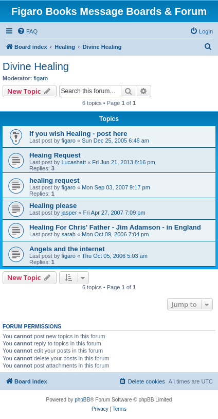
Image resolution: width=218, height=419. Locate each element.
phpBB (82, 400)
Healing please (53, 206)
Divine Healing (36, 66)
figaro (41, 78)
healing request (54, 180)
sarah (68, 234)
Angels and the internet (67, 249)
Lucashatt (73, 162)
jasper (69, 213)
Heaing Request (55, 155)
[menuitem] (27, 31)
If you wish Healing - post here (78, 133)
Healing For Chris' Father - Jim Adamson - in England (115, 227)
